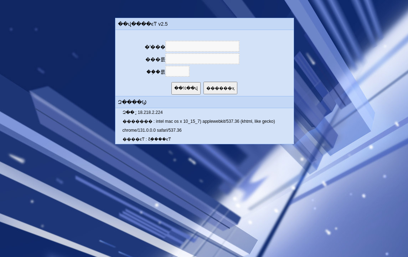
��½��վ (186, 88)
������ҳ (220, 88)
